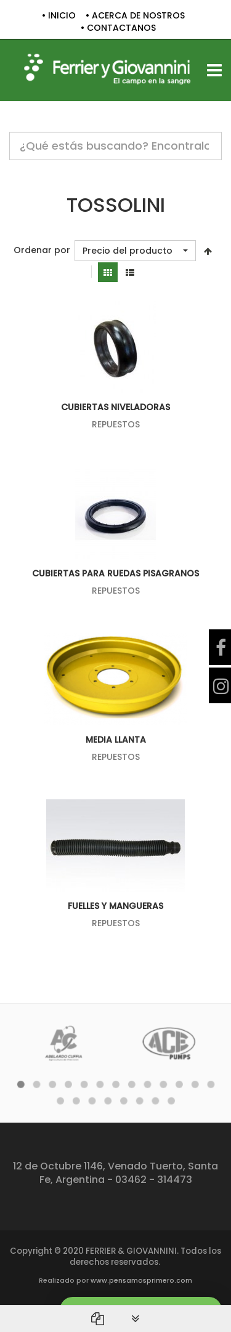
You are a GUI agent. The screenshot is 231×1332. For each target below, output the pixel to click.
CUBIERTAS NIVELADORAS (115, 407)
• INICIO (59, 16)
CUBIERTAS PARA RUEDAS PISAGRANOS (115, 573)
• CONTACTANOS (118, 28)
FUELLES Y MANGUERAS (115, 906)
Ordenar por (42, 250)
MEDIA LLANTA (116, 739)
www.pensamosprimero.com (141, 1280)
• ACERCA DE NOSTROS (135, 16)
